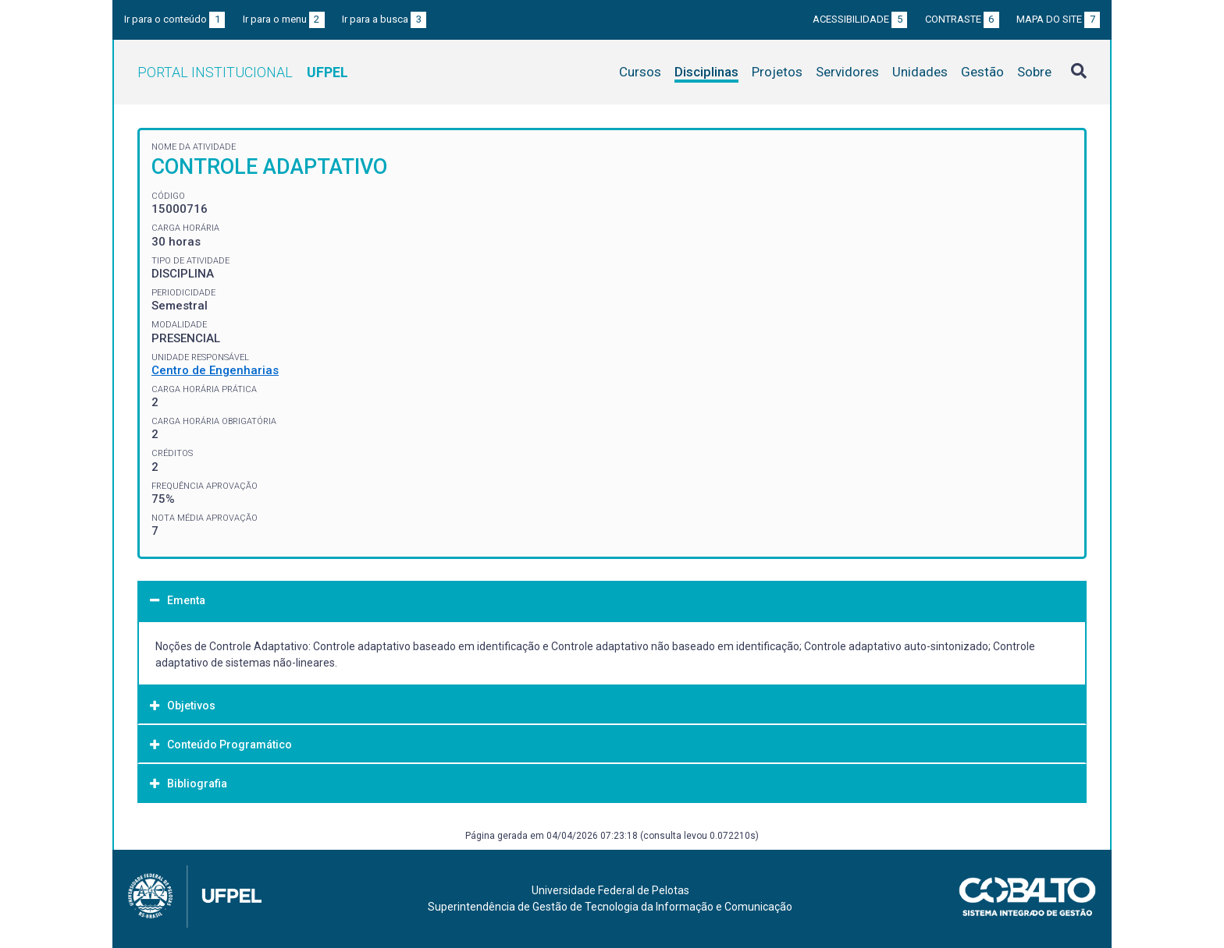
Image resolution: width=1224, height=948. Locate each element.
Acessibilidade (860, 19)
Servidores (847, 72)
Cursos (640, 72)
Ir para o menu (284, 19)
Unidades (920, 72)
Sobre (1034, 72)
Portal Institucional (242, 72)
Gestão (982, 72)
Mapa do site (1058, 19)
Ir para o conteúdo (174, 19)
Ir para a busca (384, 19)
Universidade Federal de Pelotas (610, 890)
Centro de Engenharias (215, 370)
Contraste (962, 19)
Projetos (777, 72)
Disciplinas (706, 72)
